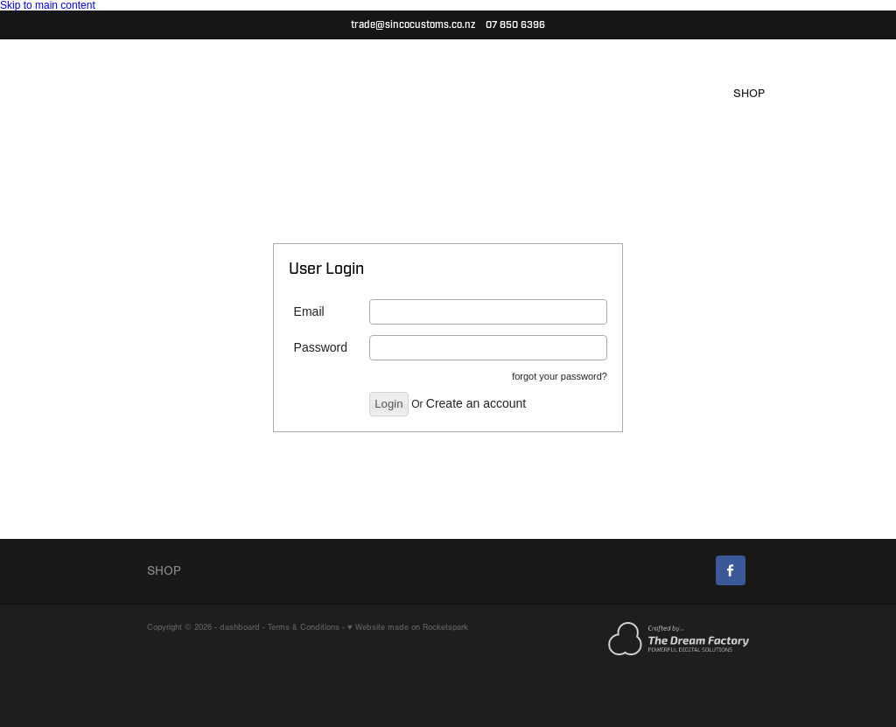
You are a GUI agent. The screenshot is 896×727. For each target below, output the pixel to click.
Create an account (476, 403)
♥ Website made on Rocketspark (407, 627)
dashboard (240, 627)
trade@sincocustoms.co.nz (413, 24)
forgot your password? (559, 376)
